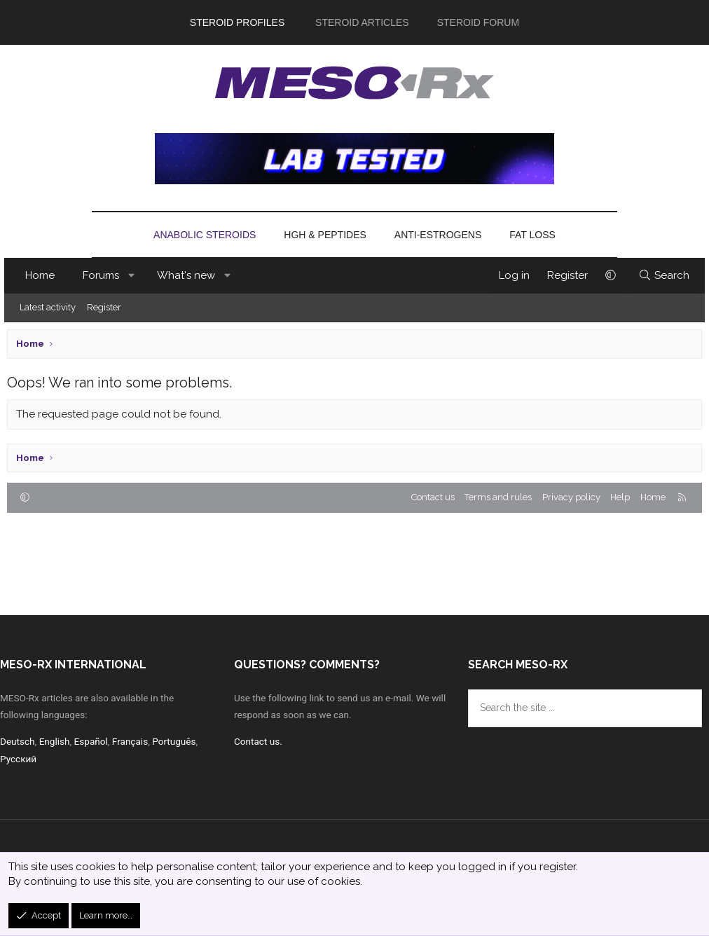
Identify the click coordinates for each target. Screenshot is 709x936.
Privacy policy (571, 497)
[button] (135, 276)
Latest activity (50, 307)
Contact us (433, 497)
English (55, 739)
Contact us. (259, 739)
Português (179, 739)
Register (107, 307)
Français (134, 739)
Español (93, 739)
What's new (189, 275)
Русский (19, 756)
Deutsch (18, 739)
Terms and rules (498, 497)
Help (620, 497)
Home (42, 275)
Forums (103, 275)
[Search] (661, 276)
